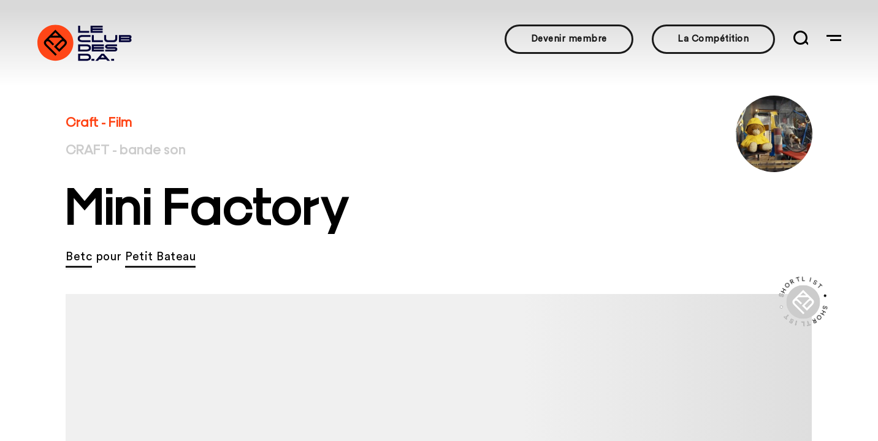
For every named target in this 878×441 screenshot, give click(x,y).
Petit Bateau (160, 257)
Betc (79, 257)
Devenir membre (569, 38)
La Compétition (713, 38)
